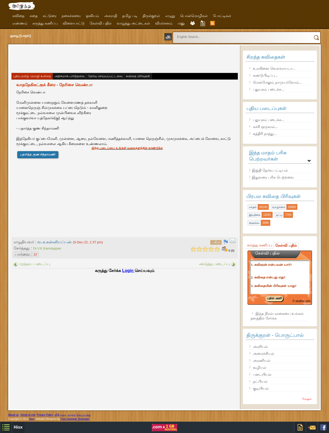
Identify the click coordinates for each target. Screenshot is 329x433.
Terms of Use (27, 414)
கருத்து (72, 414)
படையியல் (262, 374)
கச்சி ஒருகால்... (265, 127)
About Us (13, 414)
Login (128, 270)
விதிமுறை (60, 414)
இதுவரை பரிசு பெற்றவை (273, 177)
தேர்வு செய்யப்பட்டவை (105, 76)
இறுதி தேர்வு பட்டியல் (270, 170)
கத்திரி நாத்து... (265, 134)
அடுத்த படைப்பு (214, 264)
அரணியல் (261, 360)
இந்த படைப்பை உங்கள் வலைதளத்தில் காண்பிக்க (127, 148)
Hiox (31, 419)
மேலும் (307, 398)
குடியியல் (261, 388)
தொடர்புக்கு (83, 414)
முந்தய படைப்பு (34, 264)
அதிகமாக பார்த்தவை (69, 76)
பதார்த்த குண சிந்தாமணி (37, 154)
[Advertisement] (105, 58)
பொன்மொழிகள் (194, 16)
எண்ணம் (19, 23)
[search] (244, 37)
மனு (181, 23)
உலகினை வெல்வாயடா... (274, 68)
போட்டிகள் (222, 16)
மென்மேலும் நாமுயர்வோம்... (277, 82)
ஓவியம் (92, 16)
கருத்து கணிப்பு (44, 23)
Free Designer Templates (75, 419)
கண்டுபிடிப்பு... (265, 75)
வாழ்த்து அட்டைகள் (133, 23)
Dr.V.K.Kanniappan (47, 248)
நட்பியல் (260, 381)
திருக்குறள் (151, 16)
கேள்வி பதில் (101, 23)
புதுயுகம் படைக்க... (268, 89)
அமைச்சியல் (263, 353)
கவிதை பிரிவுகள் (138, 76)
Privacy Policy (45, 414)
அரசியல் (260, 346)
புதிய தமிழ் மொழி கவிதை (32, 76)
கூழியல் (259, 367)
